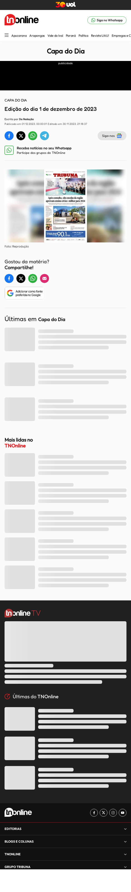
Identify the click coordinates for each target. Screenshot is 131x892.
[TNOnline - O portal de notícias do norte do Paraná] (22, 20)
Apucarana (19, 36)
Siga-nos (112, 135)
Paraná (71, 36)
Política (83, 36)
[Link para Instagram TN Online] (113, 813)
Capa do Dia (65, 51)
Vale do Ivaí (55, 36)
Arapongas (36, 36)
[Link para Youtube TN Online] (122, 813)
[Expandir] (125, 828)
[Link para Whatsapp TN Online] (106, 20)
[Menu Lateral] (7, 35)
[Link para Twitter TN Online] (103, 813)
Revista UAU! (100, 36)
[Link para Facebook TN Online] (94, 813)
